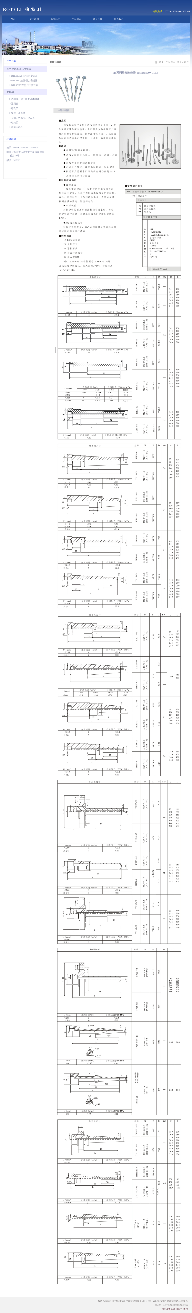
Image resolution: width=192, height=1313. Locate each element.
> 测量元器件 (16, 127)
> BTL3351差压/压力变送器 (23, 80)
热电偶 (10, 92)
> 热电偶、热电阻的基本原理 (24, 99)
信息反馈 (97, 19)
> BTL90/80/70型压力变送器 (23, 85)
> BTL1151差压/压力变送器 (23, 75)
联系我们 (119, 19)
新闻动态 (55, 19)
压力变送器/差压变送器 (19, 69)
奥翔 (185, 1309)
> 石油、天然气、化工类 (22, 117)
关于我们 (34, 19)
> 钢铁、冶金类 (17, 113)
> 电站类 (13, 122)
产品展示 (76, 19)
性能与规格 (63, 110)
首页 (13, 19)
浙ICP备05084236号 (172, 1309)
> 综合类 (13, 108)
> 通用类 (13, 103)
